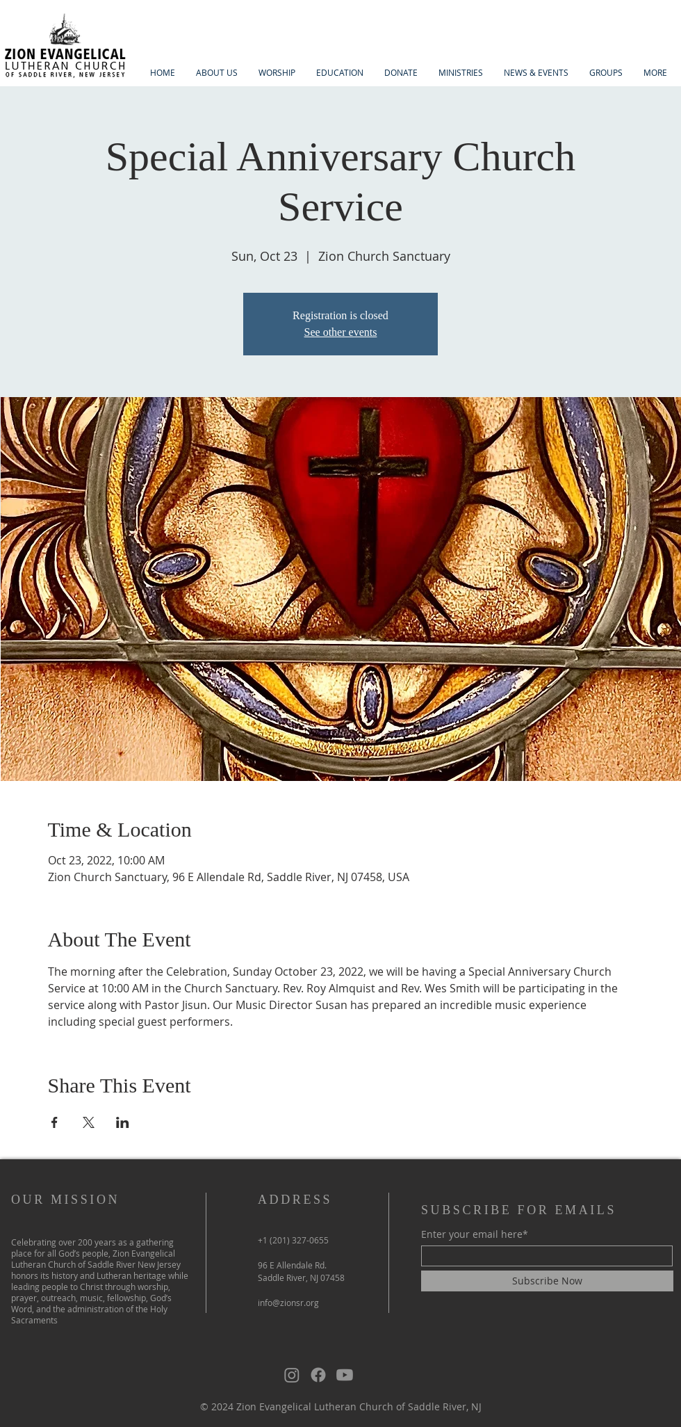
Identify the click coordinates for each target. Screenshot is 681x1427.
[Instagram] (292, 1375)
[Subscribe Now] (547, 1281)
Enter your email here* (474, 1234)
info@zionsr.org (288, 1302)
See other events (340, 332)
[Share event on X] (88, 1122)
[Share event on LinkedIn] (122, 1122)
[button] (217, 72)
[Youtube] (344, 1375)
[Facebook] (318, 1375)
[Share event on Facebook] (54, 1122)
